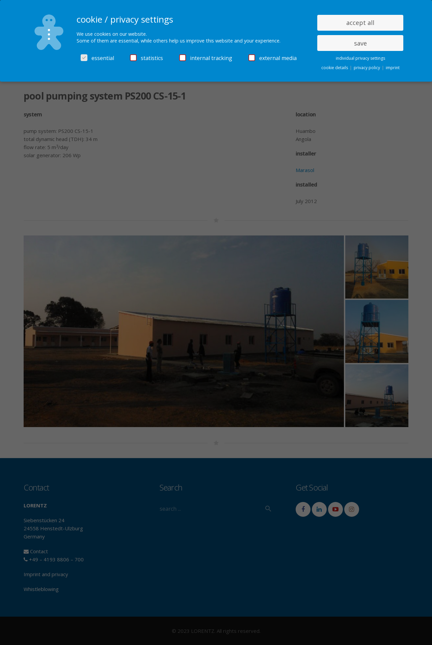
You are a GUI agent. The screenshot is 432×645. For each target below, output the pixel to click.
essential (97, 58)
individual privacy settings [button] (360, 58)
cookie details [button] (335, 68)
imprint (393, 68)
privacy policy (367, 68)
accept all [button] (360, 23)
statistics (146, 58)
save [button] (360, 43)
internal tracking (205, 58)
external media (272, 58)
